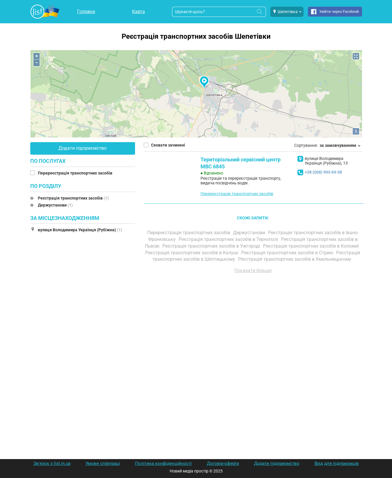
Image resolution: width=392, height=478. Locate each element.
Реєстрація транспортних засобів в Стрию (287, 252)
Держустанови (55, 205)
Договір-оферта (223, 463)
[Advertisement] (253, 344)
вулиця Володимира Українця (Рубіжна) (80, 229)
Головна (86, 11)
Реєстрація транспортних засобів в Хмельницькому (295, 259)
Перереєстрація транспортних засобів (75, 173)
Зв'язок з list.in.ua (51, 463)
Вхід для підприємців (337, 463)
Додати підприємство (82, 148)
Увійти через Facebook (339, 11)
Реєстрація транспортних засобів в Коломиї (311, 246)
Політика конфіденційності (163, 463)
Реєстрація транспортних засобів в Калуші (192, 252)
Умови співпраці (103, 463)
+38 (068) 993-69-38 (323, 172)
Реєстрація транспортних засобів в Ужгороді (211, 246)
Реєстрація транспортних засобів (73, 198)
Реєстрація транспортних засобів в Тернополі (229, 239)
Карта (138, 11)
